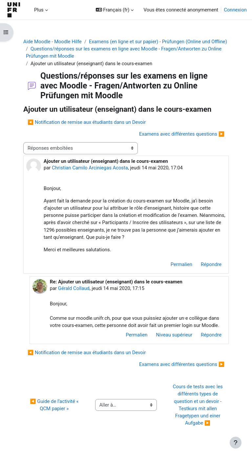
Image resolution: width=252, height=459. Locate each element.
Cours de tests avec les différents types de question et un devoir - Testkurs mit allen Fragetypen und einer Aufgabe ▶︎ (198, 405)
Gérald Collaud (74, 288)
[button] (115, 10)
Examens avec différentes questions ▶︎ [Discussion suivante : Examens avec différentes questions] (181, 134)
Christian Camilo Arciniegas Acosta (90, 168)
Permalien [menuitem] (181, 264)
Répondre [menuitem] (211, 264)
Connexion (235, 10)
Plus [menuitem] (39, 10)
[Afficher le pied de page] (236, 443)
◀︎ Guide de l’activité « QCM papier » (55, 404)
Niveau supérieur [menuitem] (174, 335)
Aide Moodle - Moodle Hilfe (52, 42)
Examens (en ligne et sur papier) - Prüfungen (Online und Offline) (158, 42)
